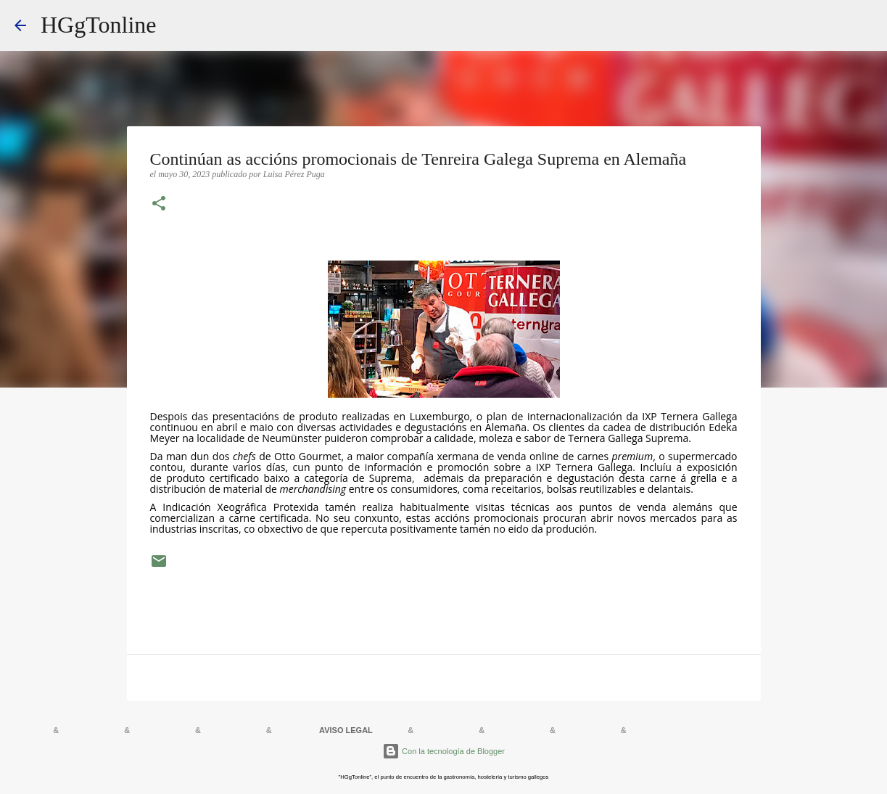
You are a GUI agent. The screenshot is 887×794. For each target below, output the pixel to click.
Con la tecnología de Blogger (443, 751)
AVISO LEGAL (346, 730)
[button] (159, 205)
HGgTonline (99, 25)
